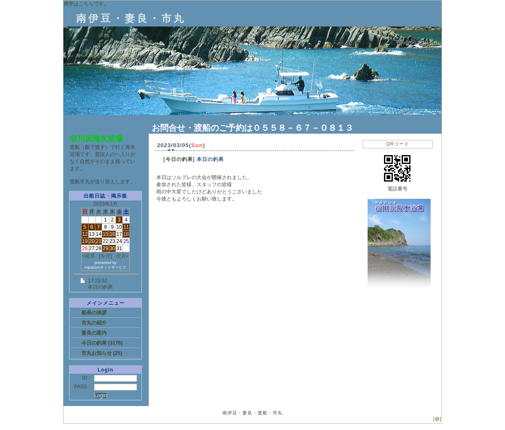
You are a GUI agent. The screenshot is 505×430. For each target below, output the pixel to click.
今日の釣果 (95, 343)
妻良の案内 (94, 333)
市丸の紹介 (94, 323)
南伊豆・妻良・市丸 (131, 18)
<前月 (88, 256)
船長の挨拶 (94, 313)
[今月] (105, 256)
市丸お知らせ (97, 353)
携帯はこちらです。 (86, 4)
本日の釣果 (100, 287)
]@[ (437, 418)
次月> (122, 256)
